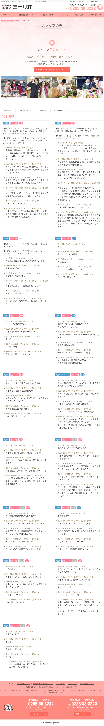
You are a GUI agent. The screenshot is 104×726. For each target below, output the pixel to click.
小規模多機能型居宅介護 (69, 687)
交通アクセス (37, 714)
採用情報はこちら (50, 69)
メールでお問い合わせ (100, 7)
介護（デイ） (25, 110)
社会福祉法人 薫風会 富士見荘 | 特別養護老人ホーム (16, 7)
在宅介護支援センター (87, 684)
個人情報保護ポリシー (97, 1)
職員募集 (79, 14)
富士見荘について (27, 14)
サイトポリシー (83, 1)
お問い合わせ (95, 14)
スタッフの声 (64, 14)
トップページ (8, 14)
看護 (43, 110)
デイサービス (72, 684)
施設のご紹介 (47, 14)
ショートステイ (60, 684)
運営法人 (72, 1)
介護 (7, 110)
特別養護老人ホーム (23, 684)
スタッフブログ (62, 690)
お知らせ (72, 690)
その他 (59, 110)
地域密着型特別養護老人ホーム (43, 684)
